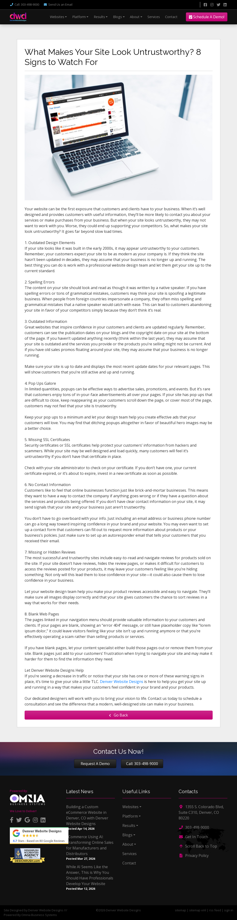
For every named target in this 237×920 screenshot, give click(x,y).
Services (153, 17)
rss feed (215, 910)
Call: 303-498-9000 (142, 763)
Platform (79, 17)
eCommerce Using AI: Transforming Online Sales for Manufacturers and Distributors (89, 845)
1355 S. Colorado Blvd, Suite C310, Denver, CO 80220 (201, 812)
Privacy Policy (194, 855)
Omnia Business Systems (39, 915)
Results (99, 17)
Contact (171, 17)
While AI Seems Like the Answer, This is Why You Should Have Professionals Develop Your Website (89, 875)
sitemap (180, 910)
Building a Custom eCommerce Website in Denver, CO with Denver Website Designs (87, 815)
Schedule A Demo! (206, 16)
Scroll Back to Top (198, 846)
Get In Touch (193, 836)
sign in (228, 910)
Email (58, 4)
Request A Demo (95, 763)
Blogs (117, 17)
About (134, 17)
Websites (57, 17)
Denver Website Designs (121, 681)
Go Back (118, 715)
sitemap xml (197, 910)
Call (24, 4)
